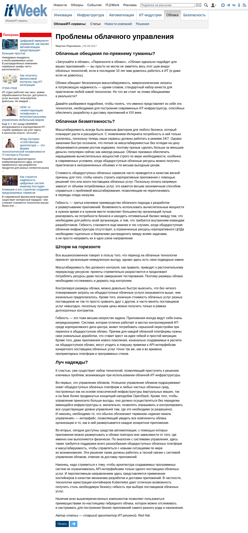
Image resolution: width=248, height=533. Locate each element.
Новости (60, 5)
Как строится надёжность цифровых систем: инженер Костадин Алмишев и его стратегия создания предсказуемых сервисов (25, 184)
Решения (142, 24)
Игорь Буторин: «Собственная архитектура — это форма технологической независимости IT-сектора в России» (23, 146)
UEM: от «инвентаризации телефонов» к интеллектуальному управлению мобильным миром (24, 113)
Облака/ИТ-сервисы (16, 20)
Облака (172, 15)
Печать (62, 523)
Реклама (129, 5)
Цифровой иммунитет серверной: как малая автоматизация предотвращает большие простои (25, 47)
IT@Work (112, 5)
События (94, 5)
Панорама (11, 35)
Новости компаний (118, 24)
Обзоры (77, 5)
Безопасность (194, 15)
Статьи (95, 24)
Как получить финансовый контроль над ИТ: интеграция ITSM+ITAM (22, 82)
